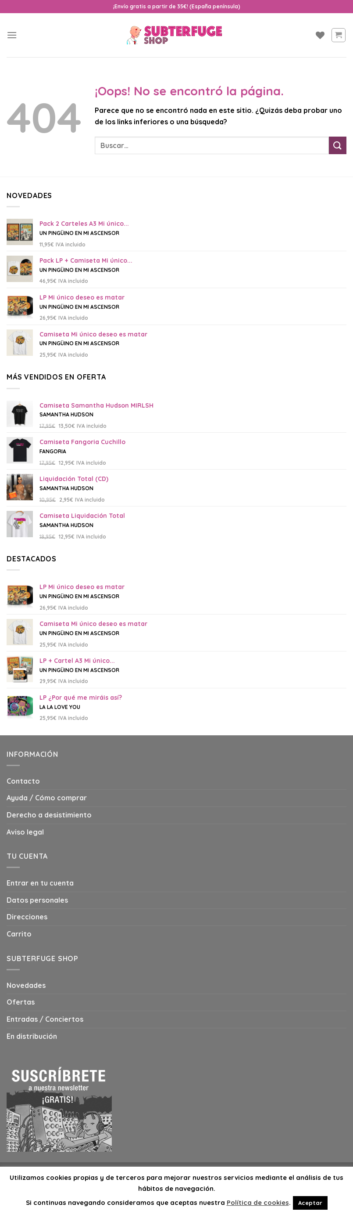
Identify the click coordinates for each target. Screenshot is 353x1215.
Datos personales (37, 900)
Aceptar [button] (310, 1202)
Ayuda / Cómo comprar (47, 797)
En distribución (32, 1036)
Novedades (26, 985)
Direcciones (27, 916)
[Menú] (12, 35)
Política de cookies (258, 1202)
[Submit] (337, 145)
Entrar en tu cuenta (40, 883)
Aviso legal (25, 832)
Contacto (23, 781)
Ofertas (21, 1002)
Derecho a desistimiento (49, 814)
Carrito (19, 933)
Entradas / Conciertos (45, 1019)
